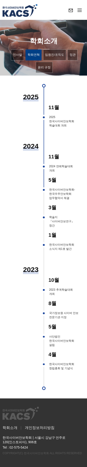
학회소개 (10, 428)
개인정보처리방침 (40, 428)
